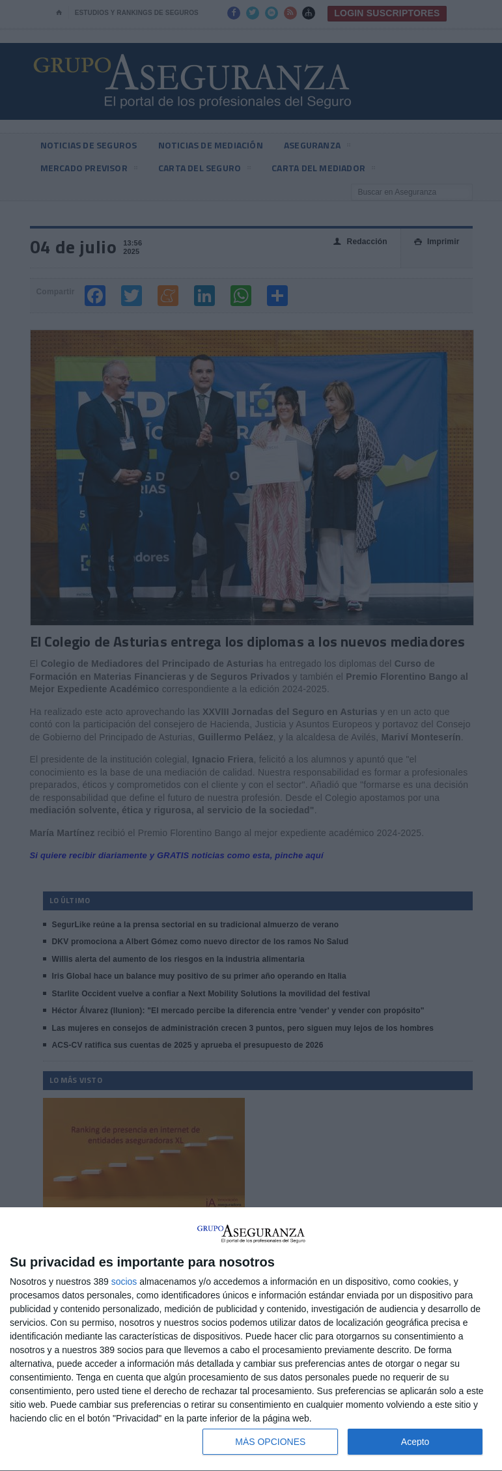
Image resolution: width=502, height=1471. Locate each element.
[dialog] (251, 1339)
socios (124, 1281)
